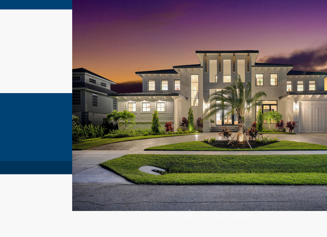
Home (176, 216)
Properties (189, 216)
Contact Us (221, 216)
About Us (207, 216)
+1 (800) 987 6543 (242, 216)
